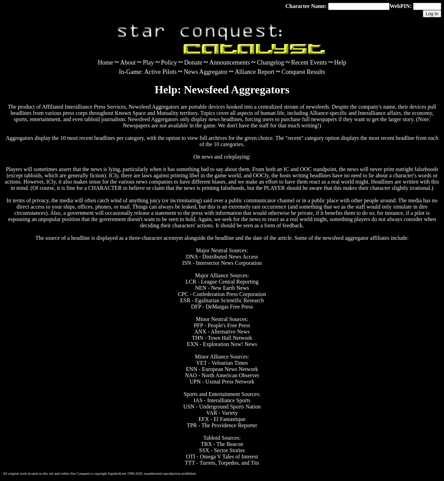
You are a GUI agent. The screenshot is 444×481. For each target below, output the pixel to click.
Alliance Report (254, 71)
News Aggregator (206, 71)
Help (340, 62)
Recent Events (309, 62)
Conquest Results (303, 71)
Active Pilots (160, 71)
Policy (169, 62)
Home (105, 62)
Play (148, 62)
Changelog (270, 62)
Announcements (229, 62)
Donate (193, 62)
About (128, 62)
